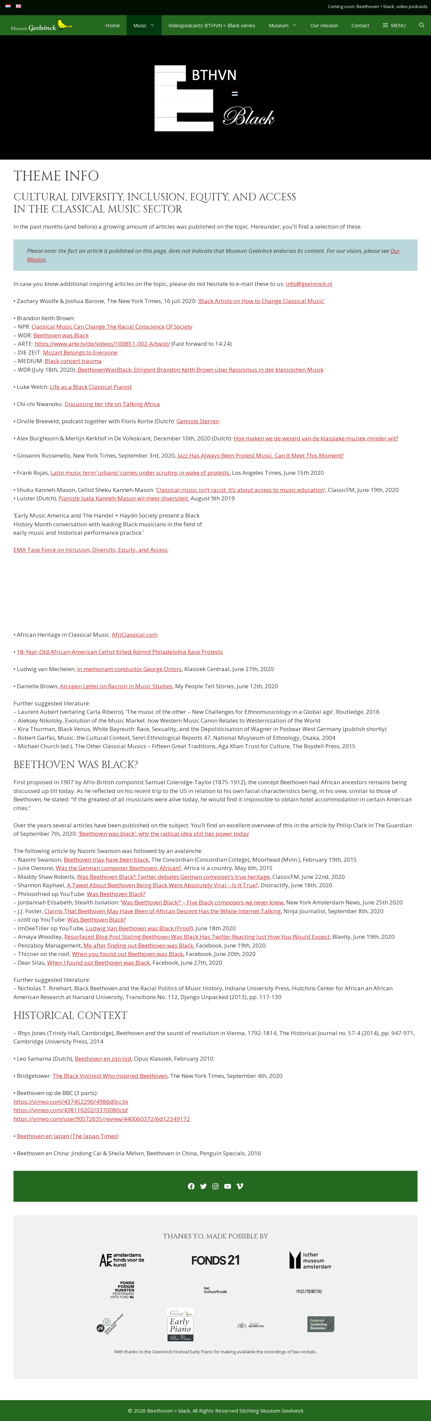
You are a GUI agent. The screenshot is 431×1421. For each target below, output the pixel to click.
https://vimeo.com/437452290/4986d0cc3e (70, 1101)
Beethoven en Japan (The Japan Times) (68, 1136)
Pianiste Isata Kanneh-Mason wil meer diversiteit (123, 498)
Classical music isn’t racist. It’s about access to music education (240, 490)
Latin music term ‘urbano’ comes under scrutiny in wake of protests (140, 472)
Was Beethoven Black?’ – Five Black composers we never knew (203, 902)
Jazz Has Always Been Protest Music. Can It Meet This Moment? (260, 455)
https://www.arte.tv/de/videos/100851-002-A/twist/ (102, 344)
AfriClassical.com (135, 634)
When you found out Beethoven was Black (127, 954)
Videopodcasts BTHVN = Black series (211, 25)
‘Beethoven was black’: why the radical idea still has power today (163, 833)
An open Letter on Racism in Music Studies (116, 686)
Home (112, 25)
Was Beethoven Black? (116, 894)
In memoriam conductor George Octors (129, 669)
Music (147, 25)
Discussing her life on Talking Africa (112, 404)
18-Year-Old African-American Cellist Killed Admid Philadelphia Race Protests (120, 652)
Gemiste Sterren (197, 421)
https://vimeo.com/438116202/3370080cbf (70, 1110)
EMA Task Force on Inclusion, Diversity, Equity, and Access (90, 550)
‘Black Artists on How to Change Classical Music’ (261, 301)
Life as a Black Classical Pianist (91, 387)
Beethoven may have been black (106, 859)
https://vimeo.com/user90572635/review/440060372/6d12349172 (101, 1119)
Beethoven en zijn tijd (103, 1058)
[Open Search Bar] (421, 25)
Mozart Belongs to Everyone (80, 352)
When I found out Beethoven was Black (98, 962)
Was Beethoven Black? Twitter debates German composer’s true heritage (173, 877)
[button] (394, 25)
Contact (360, 25)
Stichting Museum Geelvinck (271, 1410)
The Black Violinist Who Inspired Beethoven (110, 1076)
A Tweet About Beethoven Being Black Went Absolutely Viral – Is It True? (162, 885)
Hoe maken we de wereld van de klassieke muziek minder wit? (316, 438)
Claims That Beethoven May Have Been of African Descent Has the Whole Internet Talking (162, 911)
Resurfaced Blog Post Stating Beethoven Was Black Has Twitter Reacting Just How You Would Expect (197, 936)
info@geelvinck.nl (309, 284)
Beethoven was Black (61, 335)
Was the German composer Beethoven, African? (118, 868)
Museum (286, 25)
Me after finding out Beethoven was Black (138, 945)
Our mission (324, 25)
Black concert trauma (73, 361)
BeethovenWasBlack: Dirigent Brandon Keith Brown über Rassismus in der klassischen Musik (200, 369)
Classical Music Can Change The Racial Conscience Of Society (112, 326)
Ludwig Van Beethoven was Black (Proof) (139, 928)
